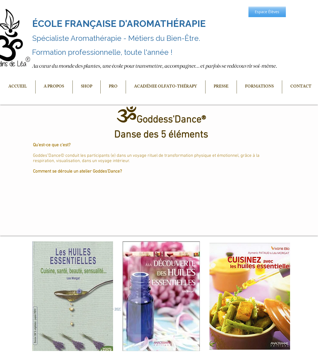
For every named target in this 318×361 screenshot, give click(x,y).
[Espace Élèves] (267, 12)
